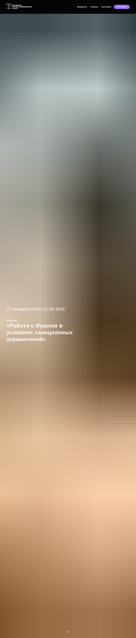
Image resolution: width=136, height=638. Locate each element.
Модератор (82, 7)
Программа (106, 7)
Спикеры (94, 7)
